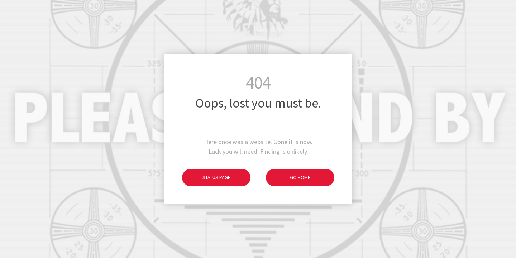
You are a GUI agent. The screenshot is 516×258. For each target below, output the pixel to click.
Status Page (206, 177)
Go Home (288, 177)
